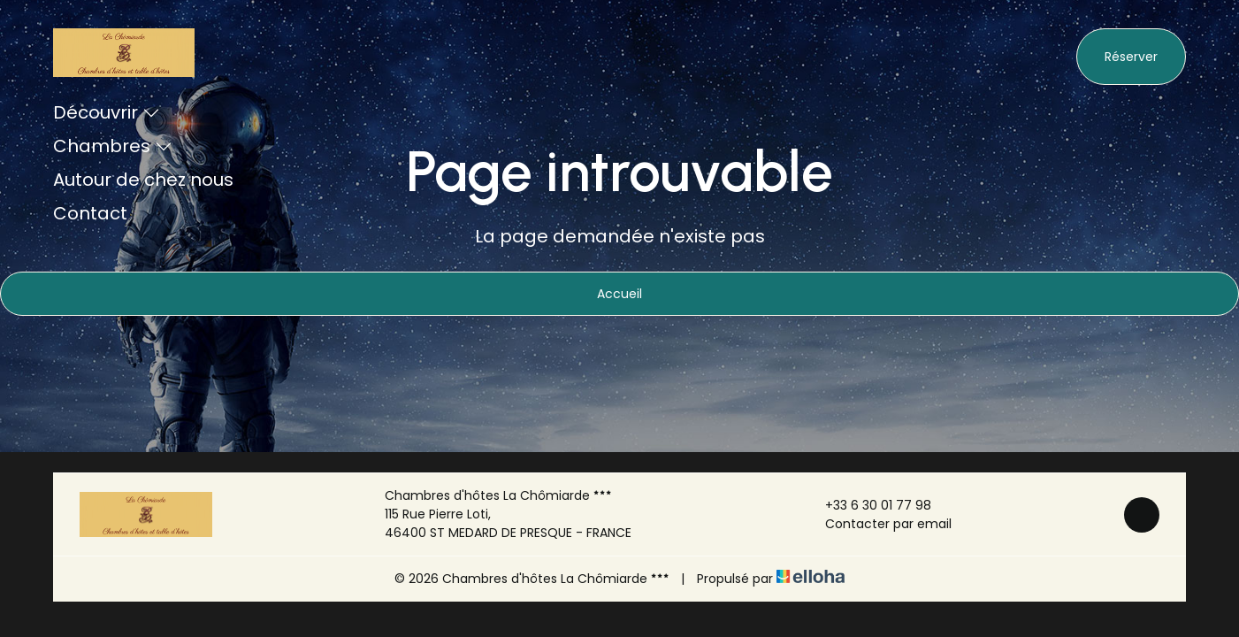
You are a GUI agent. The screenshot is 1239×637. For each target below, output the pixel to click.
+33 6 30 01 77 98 (868, 505)
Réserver (1131, 56)
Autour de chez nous (143, 179)
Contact (90, 213)
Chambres (112, 146)
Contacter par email (878, 524)
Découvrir (106, 112)
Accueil (619, 294)
